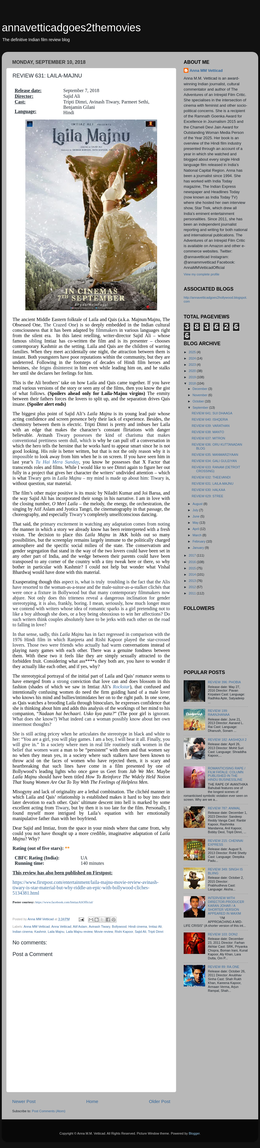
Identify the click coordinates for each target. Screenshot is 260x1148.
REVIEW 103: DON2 (223, 934)
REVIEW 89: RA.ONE (223, 967)
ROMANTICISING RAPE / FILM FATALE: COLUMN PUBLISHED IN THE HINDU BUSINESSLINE (226, 774)
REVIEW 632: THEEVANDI (211, 477)
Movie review (103, 931)
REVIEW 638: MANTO (208, 432)
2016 (193, 562)
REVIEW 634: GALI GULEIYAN (214, 461)
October (199, 401)
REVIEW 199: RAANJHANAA (219, 712)
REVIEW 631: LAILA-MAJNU (212, 483)
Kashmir (40, 931)
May (196, 522)
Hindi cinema (138, 926)
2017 (193, 555)
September (201, 407)
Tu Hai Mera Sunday (57, 461)
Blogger (194, 1133)
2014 (193, 574)
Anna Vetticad (61, 926)
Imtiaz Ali (155, 926)
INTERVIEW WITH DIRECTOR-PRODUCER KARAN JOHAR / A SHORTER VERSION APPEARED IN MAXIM (226, 905)
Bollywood (119, 926)
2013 (193, 580)
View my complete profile (201, 274)
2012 (193, 587)
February (199, 541)
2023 (193, 364)
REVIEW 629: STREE (207, 496)
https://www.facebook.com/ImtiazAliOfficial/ (64, 902)
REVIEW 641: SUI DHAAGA (212, 413)
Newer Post (23, 1101)
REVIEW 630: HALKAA (208, 490)
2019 (193, 377)
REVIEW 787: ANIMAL (224, 808)
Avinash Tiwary (99, 926)
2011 (193, 593)
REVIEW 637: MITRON (208, 438)
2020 (193, 371)
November (200, 395)
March (197, 535)
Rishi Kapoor (124, 931)
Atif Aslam (80, 926)
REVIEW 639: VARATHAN (211, 425)
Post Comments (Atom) (48, 1111)
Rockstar (121, 686)
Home (92, 1101)
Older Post (159, 1101)
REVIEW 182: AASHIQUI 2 (227, 739)
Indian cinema (22, 931)
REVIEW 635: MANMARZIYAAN (215, 454)
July (196, 510)
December (200, 389)
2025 (193, 352)
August (198, 504)
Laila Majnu (56, 931)
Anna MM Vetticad (37, 926)
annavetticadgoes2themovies (71, 27)
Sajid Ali (140, 931)
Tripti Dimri (155, 931)
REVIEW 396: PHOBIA (224, 682)
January (199, 547)
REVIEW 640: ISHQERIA (210, 419)
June (196, 516)
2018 (193, 383)
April (196, 529)
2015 (193, 568)
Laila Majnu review (79, 931)
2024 (193, 358)
